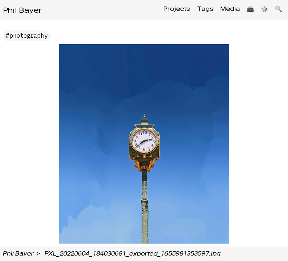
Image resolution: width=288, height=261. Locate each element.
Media (224, 10)
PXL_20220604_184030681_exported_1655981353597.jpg (133, 253)
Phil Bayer (22, 10)
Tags (198, 10)
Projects (168, 10)
